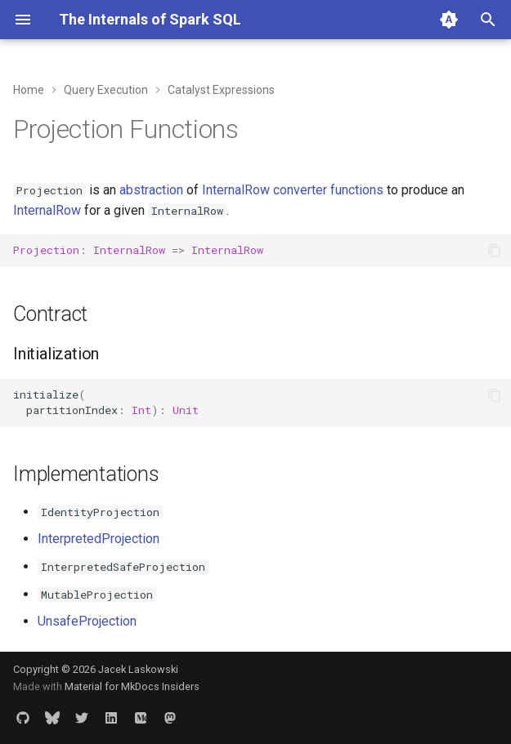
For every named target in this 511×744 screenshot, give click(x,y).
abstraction (151, 190)
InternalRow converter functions (292, 190)
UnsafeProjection (87, 621)
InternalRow (47, 210)
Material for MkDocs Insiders (132, 686)
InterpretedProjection (98, 538)
